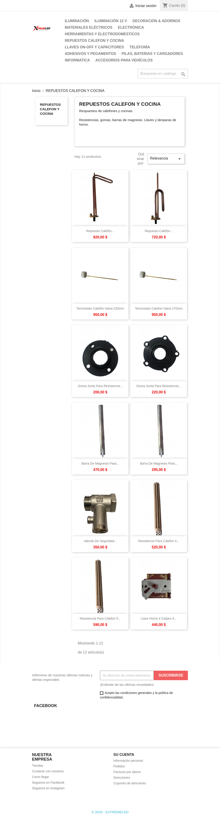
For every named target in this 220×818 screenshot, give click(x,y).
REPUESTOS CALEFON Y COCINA (94, 40)
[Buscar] (163, 73)
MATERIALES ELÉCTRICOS (88, 27)
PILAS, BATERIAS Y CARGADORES (152, 54)
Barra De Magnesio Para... (100, 463)
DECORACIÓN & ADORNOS (156, 21)
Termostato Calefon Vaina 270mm (159, 308)
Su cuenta (124, 755)
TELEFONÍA (140, 47)
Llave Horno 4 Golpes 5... (159, 618)
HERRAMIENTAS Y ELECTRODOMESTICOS (102, 34)
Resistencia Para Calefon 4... (158, 541)
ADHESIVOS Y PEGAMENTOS (90, 54)
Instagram (47, 799)
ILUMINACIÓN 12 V (111, 21)
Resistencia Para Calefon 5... (100, 618)
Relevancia (166, 159)
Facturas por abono (127, 772)
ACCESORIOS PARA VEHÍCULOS (124, 60)
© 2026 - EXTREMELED (110, 812)
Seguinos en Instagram (48, 788)
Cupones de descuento (130, 783)
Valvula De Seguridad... (100, 541)
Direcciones (122, 777)
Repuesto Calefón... (100, 231)
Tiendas (37, 765)
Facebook (37, 799)
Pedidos (119, 766)
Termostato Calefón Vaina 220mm (100, 308)
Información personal (128, 760)
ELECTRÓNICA (131, 27)
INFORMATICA (77, 60)
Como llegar (40, 777)
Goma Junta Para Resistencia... (100, 386)
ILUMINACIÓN (77, 21)
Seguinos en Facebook (48, 782)
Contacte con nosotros (48, 771)
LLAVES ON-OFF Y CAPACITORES (94, 47)
